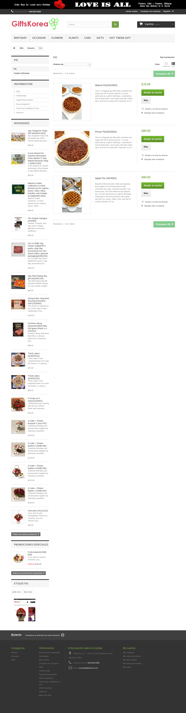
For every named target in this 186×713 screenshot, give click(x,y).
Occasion (39, 37)
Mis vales (127, 667)
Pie (15, 69)
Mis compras (128, 653)
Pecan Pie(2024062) (106, 131)
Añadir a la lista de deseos (156, 109)
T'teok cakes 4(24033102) (34, 377)
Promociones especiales (31, 544)
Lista (173, 64)
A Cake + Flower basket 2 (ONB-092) (37, 444)
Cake (87, 37)
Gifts (100, 37)
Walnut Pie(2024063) (106, 85)
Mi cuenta (129, 648)
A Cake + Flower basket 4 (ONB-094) (37, 466)
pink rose (17, 592)
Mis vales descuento (132, 656)
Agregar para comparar (154, 113)
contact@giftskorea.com (88, 668)
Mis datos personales (132, 663)
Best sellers (44, 660)
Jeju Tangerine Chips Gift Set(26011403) (37, 131)
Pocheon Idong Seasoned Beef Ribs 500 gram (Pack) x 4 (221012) (37, 327)
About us (20, 112)
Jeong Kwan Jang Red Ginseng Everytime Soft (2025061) (38, 301)
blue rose (28, 592)
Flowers (57, 37)
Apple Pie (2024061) (106, 178)
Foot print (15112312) (38, 510)
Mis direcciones (130, 660)
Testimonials (21, 96)
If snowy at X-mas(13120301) (35, 399)
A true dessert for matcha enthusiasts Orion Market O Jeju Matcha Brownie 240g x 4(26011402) (38, 158)
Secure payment (23, 104)
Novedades (21, 123)
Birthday (20, 37)
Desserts (31, 48)
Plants (74, 37)
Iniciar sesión (132, 11)
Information (23, 84)
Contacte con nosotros (150, 11)
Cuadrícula (166, 64)
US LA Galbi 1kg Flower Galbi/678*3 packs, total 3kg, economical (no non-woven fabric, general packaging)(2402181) (38, 249)
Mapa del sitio (45, 695)
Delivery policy (45, 688)
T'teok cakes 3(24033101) (34, 354)
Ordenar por (58, 64)
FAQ (18, 91)
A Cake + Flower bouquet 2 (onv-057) (37, 422)
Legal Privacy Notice (24, 100)
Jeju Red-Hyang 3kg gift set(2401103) (37, 277)
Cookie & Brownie (21, 73)
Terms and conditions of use (27, 108)
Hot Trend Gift (120, 37)
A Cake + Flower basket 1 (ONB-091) (37, 489)
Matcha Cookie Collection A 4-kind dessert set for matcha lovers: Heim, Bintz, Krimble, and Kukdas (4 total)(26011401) (38, 189)
